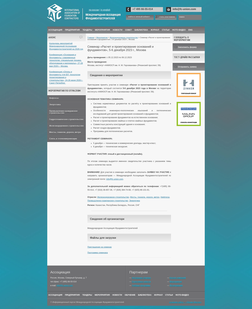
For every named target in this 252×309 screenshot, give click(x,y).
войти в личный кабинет (139, 17)
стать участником (167, 17)
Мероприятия (102, 30)
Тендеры (87, 30)
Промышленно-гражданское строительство (63, 112)
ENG (190, 30)
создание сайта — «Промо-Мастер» (185, 302)
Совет (128, 30)
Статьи (166, 30)
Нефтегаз (54, 98)
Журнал (158, 295)
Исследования (176, 285)
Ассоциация (55, 30)
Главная (90, 37)
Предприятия (72, 30)
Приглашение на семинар (99, 247)
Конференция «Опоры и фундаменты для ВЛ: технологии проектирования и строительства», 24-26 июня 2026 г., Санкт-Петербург (66, 77)
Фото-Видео (179, 30)
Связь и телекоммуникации (63, 139)
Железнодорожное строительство (66, 126)
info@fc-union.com (184, 9)
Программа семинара (97, 253)
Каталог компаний (178, 278)
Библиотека (141, 30)
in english (105, 10)
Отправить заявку (187, 67)
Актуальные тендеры (141, 278)
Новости (117, 30)
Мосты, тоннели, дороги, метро (65, 132)
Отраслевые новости (141, 282)
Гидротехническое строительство (66, 119)
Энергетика (55, 104)
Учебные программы (141, 285)
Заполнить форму (187, 47)
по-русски (94, 10)
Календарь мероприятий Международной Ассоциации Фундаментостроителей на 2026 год (66, 46)
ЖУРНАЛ (155, 30)
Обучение (130, 295)
